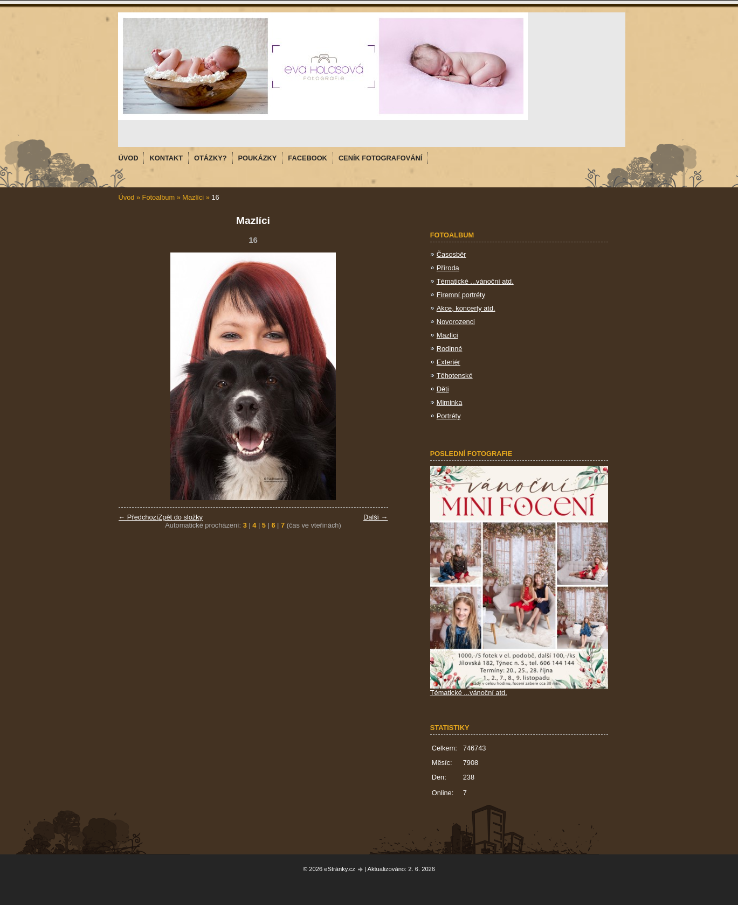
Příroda (448, 268)
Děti (443, 389)
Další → (375, 517)
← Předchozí (138, 517)
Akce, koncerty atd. (466, 308)
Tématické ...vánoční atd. (475, 281)
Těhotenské (455, 375)
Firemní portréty (461, 295)
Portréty (449, 416)
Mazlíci (193, 197)
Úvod (127, 197)
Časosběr (451, 254)
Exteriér (448, 362)
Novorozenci (456, 322)
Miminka (450, 402)
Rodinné (450, 349)
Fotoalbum (158, 197)
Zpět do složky (180, 517)
